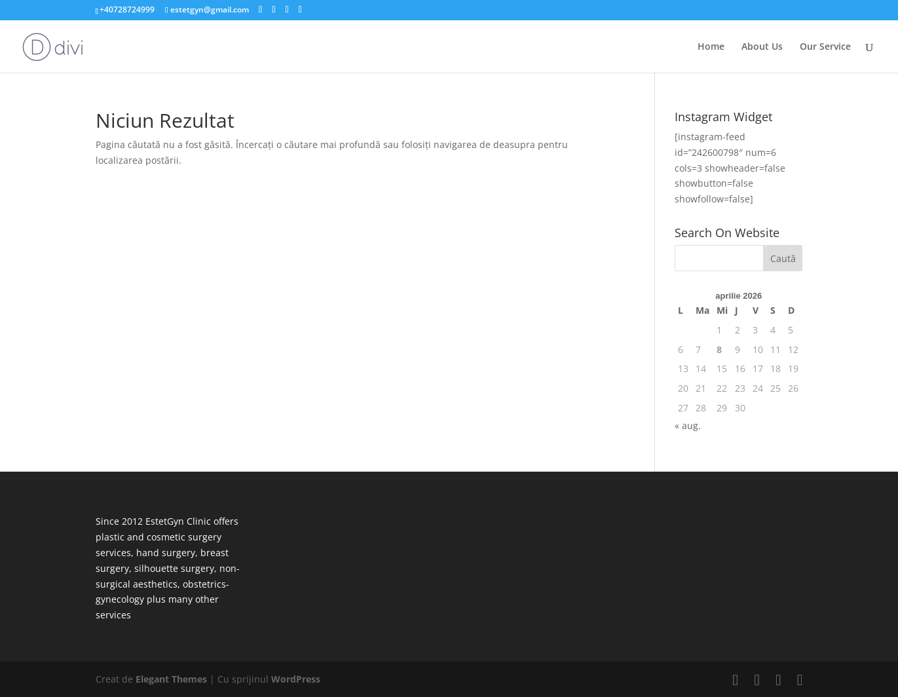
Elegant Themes (171, 679)
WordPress (295, 679)
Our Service (825, 47)
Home (711, 47)
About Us (762, 47)
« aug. (688, 425)
